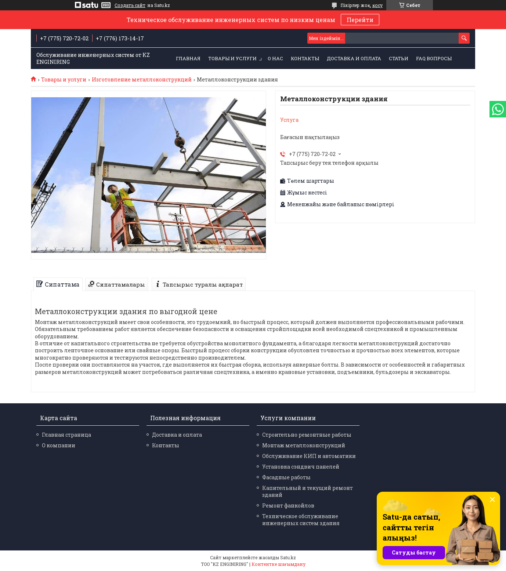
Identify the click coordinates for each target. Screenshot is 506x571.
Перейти (360, 19)
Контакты (305, 58)
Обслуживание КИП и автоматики (309, 455)
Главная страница (66, 434)
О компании (58, 445)
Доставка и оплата (354, 58)
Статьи (398, 58)
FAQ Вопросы (434, 58)
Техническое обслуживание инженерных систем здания (301, 520)
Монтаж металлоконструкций (303, 445)
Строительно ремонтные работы (306, 434)
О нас (275, 58)
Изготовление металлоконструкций (142, 79)
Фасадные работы (286, 477)
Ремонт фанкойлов (288, 505)
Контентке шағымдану (279, 564)
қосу (377, 5)
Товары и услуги (232, 58)
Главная (188, 58)
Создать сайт (130, 5)
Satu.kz (288, 557)
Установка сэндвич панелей (300, 466)
